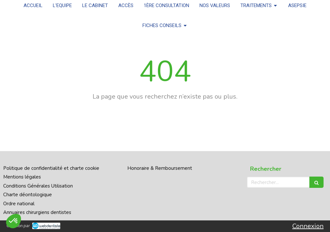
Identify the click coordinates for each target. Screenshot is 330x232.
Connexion (308, 226)
